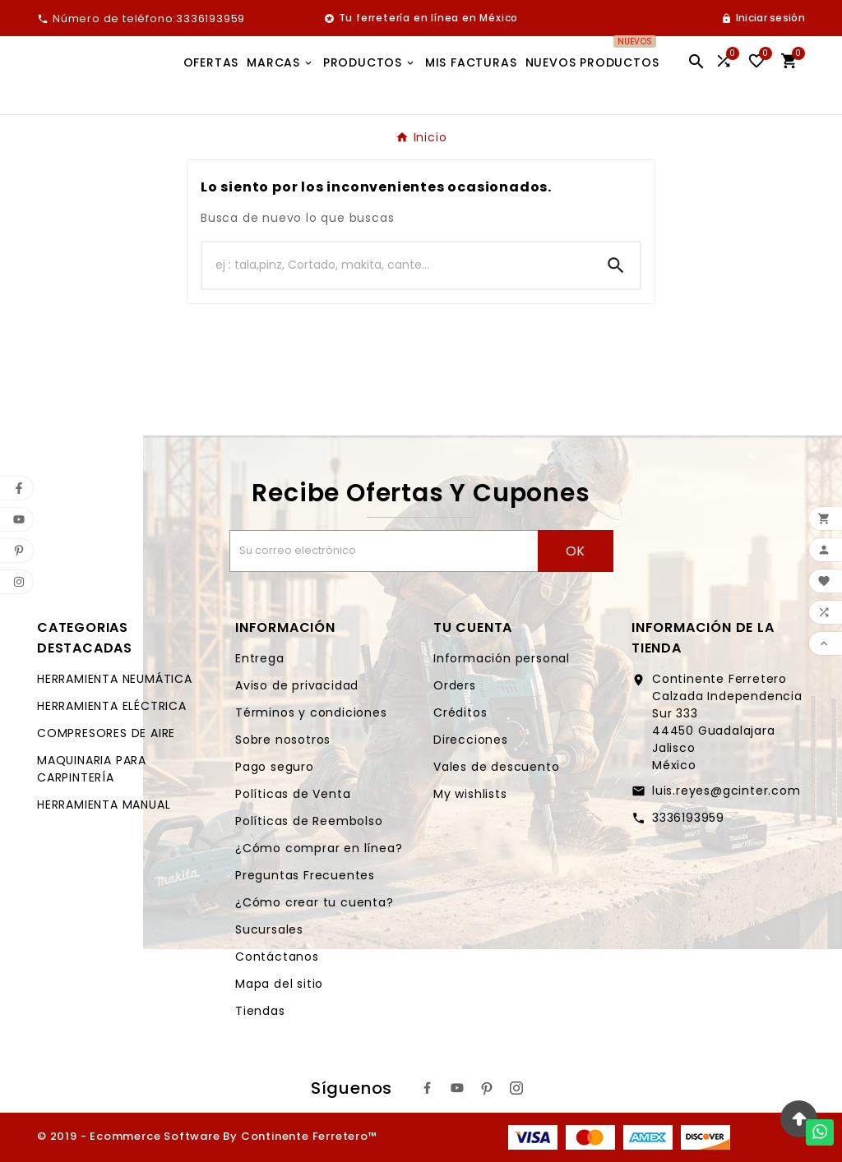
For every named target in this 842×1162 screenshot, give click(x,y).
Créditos (460, 712)
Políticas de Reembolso (309, 821)
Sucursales (269, 929)
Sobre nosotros (283, 739)
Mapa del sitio (279, 983)
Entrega (260, 658)
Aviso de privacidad (297, 685)
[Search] (616, 265)
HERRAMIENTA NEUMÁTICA (114, 679)
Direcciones (470, 739)
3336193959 (688, 817)
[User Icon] (763, 18)
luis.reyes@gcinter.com (726, 790)
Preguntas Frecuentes (305, 875)
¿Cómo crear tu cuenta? (314, 902)
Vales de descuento (496, 767)
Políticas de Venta (292, 794)
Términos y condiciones (311, 712)
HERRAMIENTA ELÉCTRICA (112, 706)
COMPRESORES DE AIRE (106, 733)
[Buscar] (397, 265)
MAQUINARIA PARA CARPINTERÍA (91, 769)
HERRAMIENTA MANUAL (103, 804)
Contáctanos (277, 956)
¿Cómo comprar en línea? (318, 848)
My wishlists (470, 794)
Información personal (501, 658)
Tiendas (260, 1011)
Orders (454, 685)
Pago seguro (274, 767)
